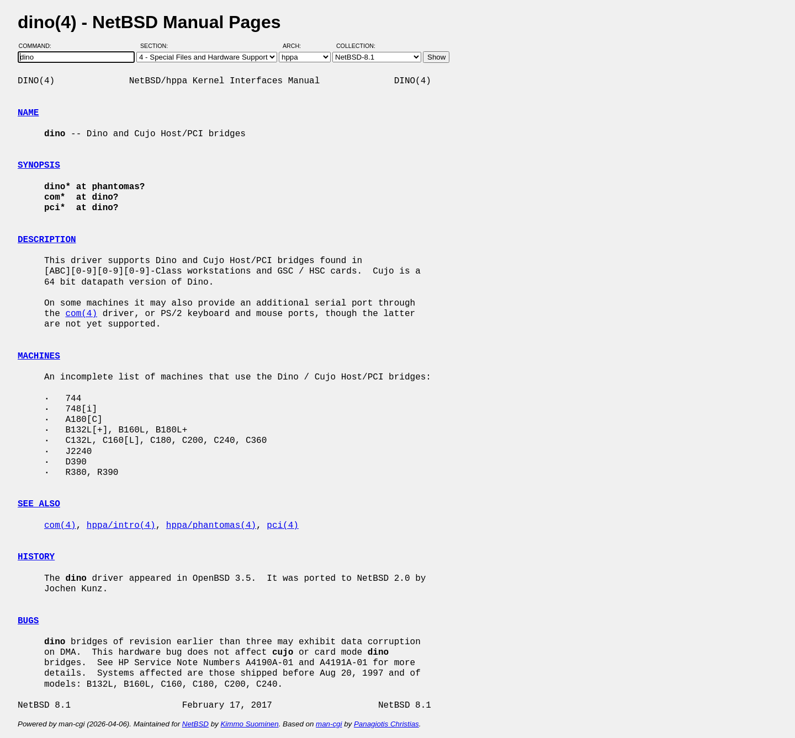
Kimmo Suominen (249, 724)
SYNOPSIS (39, 165)
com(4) (81, 314)
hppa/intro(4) (121, 526)
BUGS (28, 621)
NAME (28, 113)
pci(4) (283, 526)
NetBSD (195, 724)
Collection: (355, 45)
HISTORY (36, 557)
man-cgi (329, 724)
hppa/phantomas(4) (211, 526)
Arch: (297, 45)
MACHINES (39, 356)
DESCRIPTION (47, 240)
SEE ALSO (39, 504)
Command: (38, 45)
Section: (156, 45)
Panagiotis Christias (386, 724)
